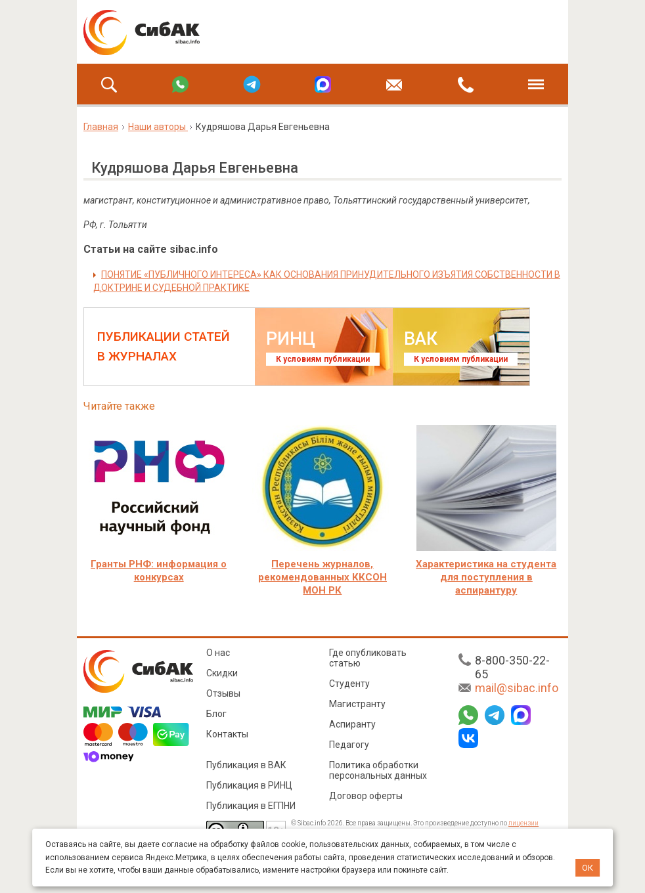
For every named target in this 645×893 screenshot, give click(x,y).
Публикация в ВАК (246, 765)
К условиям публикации (323, 359)
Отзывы (223, 693)
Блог (216, 713)
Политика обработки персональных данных (378, 770)
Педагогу (349, 744)
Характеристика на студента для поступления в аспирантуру (486, 577)
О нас (218, 652)
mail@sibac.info (516, 688)
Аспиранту (352, 724)
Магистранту (357, 704)
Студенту (349, 683)
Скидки (222, 673)
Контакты (227, 734)
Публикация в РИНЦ (249, 785)
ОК (587, 868)
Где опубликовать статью (368, 657)
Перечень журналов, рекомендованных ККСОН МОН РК (322, 577)
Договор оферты (366, 796)
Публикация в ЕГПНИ (251, 805)
